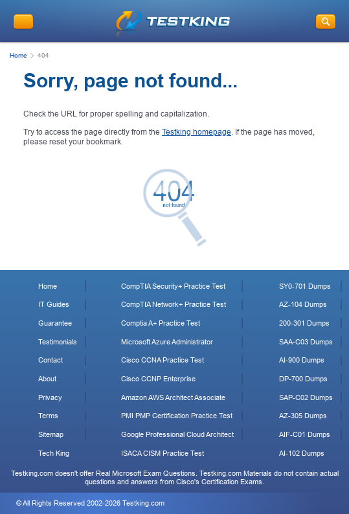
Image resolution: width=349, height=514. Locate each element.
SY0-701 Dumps (305, 286)
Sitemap (50, 434)
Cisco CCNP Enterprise (158, 379)
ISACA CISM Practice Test (162, 453)
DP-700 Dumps (303, 379)
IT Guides (53, 304)
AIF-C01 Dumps (304, 434)
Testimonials (57, 342)
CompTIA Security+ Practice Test (173, 286)
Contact (50, 360)
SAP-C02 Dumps (306, 397)
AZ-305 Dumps (303, 415)
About (47, 379)
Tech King (53, 453)
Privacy (50, 397)
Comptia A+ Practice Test (160, 323)
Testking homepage (196, 132)
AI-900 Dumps (301, 360)
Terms (48, 415)
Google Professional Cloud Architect (177, 434)
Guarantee (55, 323)
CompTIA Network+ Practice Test (173, 304)
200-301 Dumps (304, 323)
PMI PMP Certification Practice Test (176, 415)
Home (18, 55)
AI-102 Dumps (301, 453)
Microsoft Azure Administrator (167, 342)
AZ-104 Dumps (303, 304)
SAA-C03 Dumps (306, 342)
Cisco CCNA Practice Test (162, 360)
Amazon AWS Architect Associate (173, 397)
